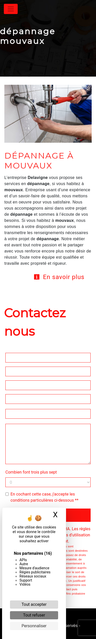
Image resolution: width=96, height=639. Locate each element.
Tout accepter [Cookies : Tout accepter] (34, 604)
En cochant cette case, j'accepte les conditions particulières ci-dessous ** (44, 497)
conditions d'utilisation (69, 535)
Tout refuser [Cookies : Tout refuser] (34, 615)
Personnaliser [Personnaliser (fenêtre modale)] (34, 625)
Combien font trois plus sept (31, 472)
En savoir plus (59, 277)
